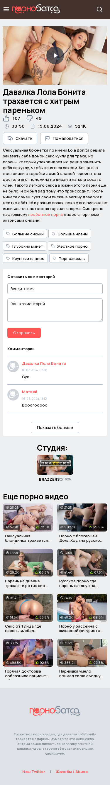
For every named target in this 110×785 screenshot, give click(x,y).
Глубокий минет (24, 246)
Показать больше (55, 427)
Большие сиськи (25, 234)
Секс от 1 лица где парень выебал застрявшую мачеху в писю (26, 633)
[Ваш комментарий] (55, 310)
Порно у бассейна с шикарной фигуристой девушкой (81, 631)
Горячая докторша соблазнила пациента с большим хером (26, 675)
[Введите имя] (55, 288)
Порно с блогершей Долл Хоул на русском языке (81, 540)
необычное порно (45, 214)
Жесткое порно (69, 246)
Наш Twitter (33, 771)
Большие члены (70, 234)
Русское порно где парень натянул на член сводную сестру (80, 585)
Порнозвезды (69, 258)
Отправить (24, 332)
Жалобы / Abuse (72, 771)
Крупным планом (25, 258)
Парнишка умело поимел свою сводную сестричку (81, 675)
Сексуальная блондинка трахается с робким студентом (26, 540)
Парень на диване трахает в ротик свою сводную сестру (26, 585)
